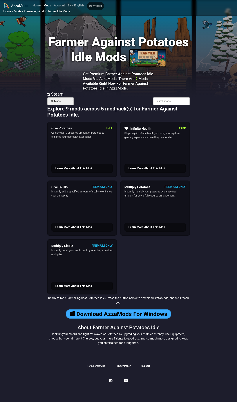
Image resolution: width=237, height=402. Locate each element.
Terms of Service (96, 366)
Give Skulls (59, 187)
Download (95, 6)
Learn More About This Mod (73, 168)
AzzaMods (15, 6)
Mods (47, 5)
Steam (55, 94)
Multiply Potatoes (137, 187)
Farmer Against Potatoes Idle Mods (47, 11)
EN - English (76, 5)
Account (59, 5)
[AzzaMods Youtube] (126, 380)
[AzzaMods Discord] (111, 380)
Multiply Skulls (62, 246)
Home (37, 5)
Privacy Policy (123, 366)
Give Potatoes (61, 128)
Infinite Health (137, 128)
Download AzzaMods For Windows (118, 313)
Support (145, 366)
